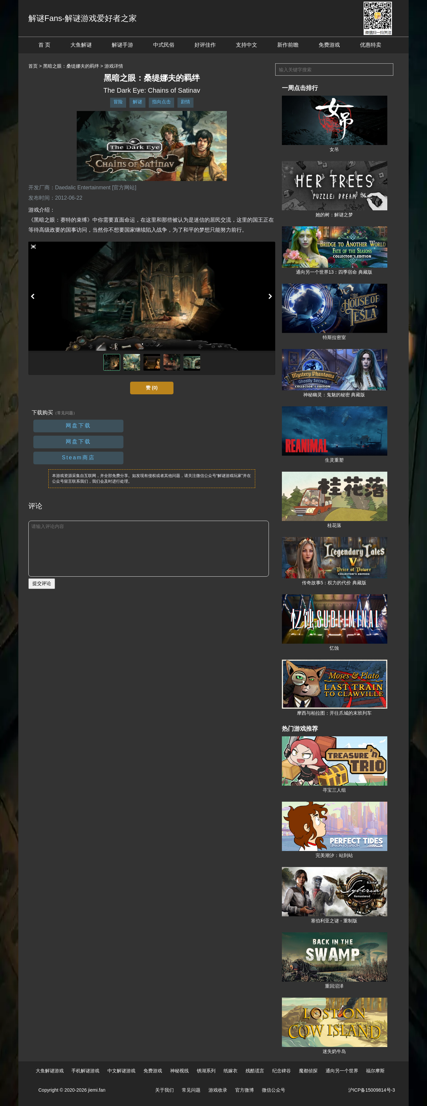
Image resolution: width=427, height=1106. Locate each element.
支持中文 (246, 45)
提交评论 (41, 583)
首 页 (44, 45)
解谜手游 (122, 45)
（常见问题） (65, 413)
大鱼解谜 (81, 45)
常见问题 (191, 1090)
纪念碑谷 (281, 1070)
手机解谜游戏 (85, 1070)
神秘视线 (179, 1070)
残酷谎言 (255, 1070)
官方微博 (244, 1090)
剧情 (185, 101)
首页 (33, 66)
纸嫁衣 (231, 1070)
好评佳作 (205, 45)
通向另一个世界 (342, 1070)
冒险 (118, 101)
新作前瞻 (288, 45)
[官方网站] (124, 187)
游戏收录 (217, 1090)
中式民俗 (163, 45)
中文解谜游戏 (121, 1070)
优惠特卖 (370, 45)
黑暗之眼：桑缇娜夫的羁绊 (71, 66)
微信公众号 (273, 1090)
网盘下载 (78, 425)
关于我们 (164, 1090)
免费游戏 (329, 45)
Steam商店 (78, 457)
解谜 (137, 101)
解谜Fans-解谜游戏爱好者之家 (82, 18)
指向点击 (161, 101)
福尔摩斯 (375, 1070)
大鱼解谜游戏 (50, 1070)
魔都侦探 (308, 1070)
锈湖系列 (206, 1070)
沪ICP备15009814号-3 (371, 1090)
